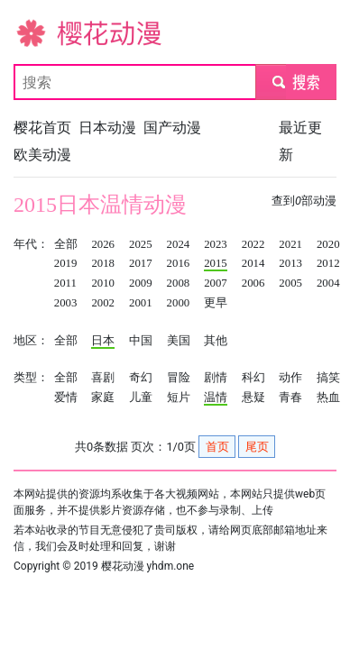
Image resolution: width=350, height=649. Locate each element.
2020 (328, 244)
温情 (215, 397)
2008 (178, 283)
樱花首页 (42, 127)
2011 (65, 283)
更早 (215, 303)
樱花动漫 (42, 32)
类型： (31, 377)
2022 (253, 244)
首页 (217, 446)
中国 (140, 340)
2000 (178, 303)
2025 (140, 244)
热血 (328, 397)
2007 (215, 283)
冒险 (178, 377)
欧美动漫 (42, 154)
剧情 (215, 377)
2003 (66, 303)
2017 (140, 263)
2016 (178, 263)
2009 (140, 283)
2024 (178, 244)
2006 (253, 283)
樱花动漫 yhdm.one (148, 566)
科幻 (253, 377)
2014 (253, 263)
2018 (103, 263)
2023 (215, 244)
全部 (66, 244)
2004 (328, 283)
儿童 (140, 397)
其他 (215, 340)
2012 (328, 263)
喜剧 (103, 377)
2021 (290, 244)
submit (295, 81)
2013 (290, 263)
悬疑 (253, 397)
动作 (290, 377)
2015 (215, 263)
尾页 (257, 446)
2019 (66, 263)
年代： (31, 244)
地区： (31, 340)
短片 (178, 397)
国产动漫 (172, 127)
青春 (290, 397)
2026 (103, 244)
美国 (178, 340)
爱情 (66, 397)
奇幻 (140, 377)
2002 (103, 303)
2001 (140, 303)
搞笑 (328, 377)
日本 (103, 340)
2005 (290, 283)
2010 (103, 283)
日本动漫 (107, 127)
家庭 (103, 397)
